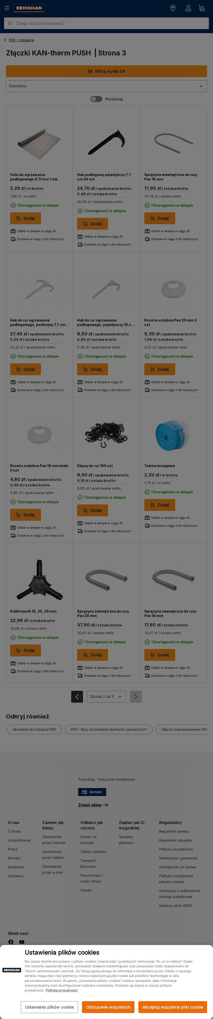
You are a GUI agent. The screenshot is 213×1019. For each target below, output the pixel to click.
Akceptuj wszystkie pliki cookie (173, 1007)
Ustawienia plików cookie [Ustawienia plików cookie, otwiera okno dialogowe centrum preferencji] (49, 1007)
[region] (106, 982)
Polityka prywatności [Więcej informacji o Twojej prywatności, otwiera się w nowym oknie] (61, 990)
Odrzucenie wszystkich (108, 1007)
